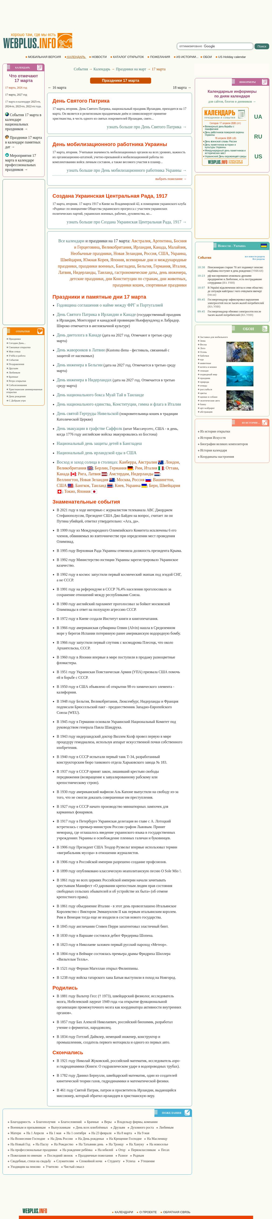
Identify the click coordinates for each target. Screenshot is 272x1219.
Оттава (172, 468)
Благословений (71, 1122)
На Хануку (136, 1144)
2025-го (35, 101)
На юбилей (105, 1150)
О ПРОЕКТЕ (147, 1212)
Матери (15, 1133)
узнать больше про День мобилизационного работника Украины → (127, 170)
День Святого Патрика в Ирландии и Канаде (96, 314)
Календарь (102, 69)
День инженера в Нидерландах (84, 380)
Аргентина (162, 241)
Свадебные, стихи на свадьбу (30, 1161)
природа (203, 381)
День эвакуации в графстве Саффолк (89, 428)
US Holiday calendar (231, 57)
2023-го (20, 106)
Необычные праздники (91, 253)
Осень (202, 351)
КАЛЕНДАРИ (123, 1212)
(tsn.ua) (212, 294)
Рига (82, 474)
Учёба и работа (15, 355)
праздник (204, 378)
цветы (202, 393)
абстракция (205, 411)
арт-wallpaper (206, 408)
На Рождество (63, 1144)
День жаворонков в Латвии (81, 350)
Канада (159, 247)
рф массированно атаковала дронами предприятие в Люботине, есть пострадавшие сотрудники (235, 279)
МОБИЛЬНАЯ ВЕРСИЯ (43, 57)
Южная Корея (95, 259)
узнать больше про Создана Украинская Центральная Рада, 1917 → (127, 222)
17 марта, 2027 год (16, 94)
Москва (123, 479)
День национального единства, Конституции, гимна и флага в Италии (119, 404)
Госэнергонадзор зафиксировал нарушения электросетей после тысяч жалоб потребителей (236, 301)
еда (201, 359)
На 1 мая (55, 1133)
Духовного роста (142, 1127)
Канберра (127, 462)
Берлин (101, 468)
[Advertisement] (136, 16)
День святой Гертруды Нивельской (88, 413)
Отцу (122, 1150)
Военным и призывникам (28, 1127)
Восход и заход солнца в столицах (87, 462)
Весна (202, 344)
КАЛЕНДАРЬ (75, 57)
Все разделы (258, 259)
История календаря (212, 450)
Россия (150, 253)
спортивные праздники (166, 285)
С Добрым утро (16, 400)
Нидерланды (84, 272)
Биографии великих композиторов (223, 444)
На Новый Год (20, 1144)
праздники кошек (128, 285)
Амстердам (119, 474)
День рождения (16, 396)
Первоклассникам (143, 1150)
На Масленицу (157, 1138)
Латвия (64, 272)
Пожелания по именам (26, 1155)
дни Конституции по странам (131, 278)
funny (202, 404)
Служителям (65, 1161)
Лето (201, 348)
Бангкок (82, 485)
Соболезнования (16, 385)
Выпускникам (60, 1127)
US (258, 156)
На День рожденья (91, 1138)
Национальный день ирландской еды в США (96, 452)
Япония (117, 259)
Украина (178, 253)
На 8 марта (124, 1133)
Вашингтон (163, 479)
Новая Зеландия (128, 253)
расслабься (205, 389)
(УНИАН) (257, 270)
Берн (153, 485)
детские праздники (86, 278)
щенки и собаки (207, 396)
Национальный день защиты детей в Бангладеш (99, 443)
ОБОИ (206, 57)
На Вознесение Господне (27, 1138)
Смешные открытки (18, 347)
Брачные (12, 376)
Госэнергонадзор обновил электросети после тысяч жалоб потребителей (234, 313)
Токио (69, 491)
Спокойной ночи (90, 1161)
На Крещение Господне (125, 1138)
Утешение (148, 1161)
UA (258, 117)
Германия (162, 266)
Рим (138, 468)
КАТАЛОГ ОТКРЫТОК (127, 57)
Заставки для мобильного (213, 337)
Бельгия (144, 266)
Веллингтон (67, 479)
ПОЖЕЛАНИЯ (159, 57)
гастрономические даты (136, 272)
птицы (202, 385)
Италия (178, 266)
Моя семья (13, 351)
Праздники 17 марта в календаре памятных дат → (23, 142)
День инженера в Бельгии (80, 365)
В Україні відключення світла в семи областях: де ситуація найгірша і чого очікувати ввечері (235, 289)
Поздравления (15, 364)
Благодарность (20, 1122)
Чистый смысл (74, 1167)
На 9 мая (143, 1133)
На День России (61, 1138)
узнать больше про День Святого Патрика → (147, 127)
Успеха (130, 1161)
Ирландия (142, 247)
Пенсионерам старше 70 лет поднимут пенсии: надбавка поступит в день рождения (235, 269)
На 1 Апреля (35, 1133)
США (163, 253)
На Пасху (42, 1144)
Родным (138, 1155)
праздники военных (96, 266)
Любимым (13, 372)
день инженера (172, 272)
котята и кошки (207, 366)
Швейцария (70, 259)
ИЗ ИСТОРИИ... (186, 57)
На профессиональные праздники (33, 1150)
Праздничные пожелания (95, 1155)
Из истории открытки (214, 431)
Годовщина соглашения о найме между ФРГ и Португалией (110, 305)
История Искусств (212, 438)
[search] (215, 46)
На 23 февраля (101, 1133)
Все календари (71, 241)
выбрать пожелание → (171, 179)
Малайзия (177, 247)
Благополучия (46, 1122)
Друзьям (12, 368)
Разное (123, 1155)
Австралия (140, 241)
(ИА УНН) (228, 282)
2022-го (30, 106)
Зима (202, 340)
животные (204, 363)
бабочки (203, 355)
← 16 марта (57, 87)
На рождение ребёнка (77, 1150)
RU (258, 136)
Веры (108, 1122)
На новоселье (158, 1144)
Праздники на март (131, 69)
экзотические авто (209, 400)
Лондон (172, 462)
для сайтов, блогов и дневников (232, 101)
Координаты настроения (216, 456)
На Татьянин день (91, 1144)
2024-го (9, 106)
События (12, 359)
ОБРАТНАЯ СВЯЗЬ (175, 1212)
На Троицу (116, 1144)
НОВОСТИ (98, 57)
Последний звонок (60, 1155)
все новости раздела (255, 256)
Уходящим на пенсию (25, 1167)
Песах (165, 1150)
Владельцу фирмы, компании (137, 1122)
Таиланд (105, 272)
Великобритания (116, 247)
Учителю (52, 1167)
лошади (203, 370)
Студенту (114, 1161)
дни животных (173, 278)
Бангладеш (125, 266)
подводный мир (207, 374)
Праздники (13, 338)
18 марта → (182, 87)
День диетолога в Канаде (79, 335)
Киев (119, 485)
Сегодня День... (16, 343)
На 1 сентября (76, 1133)
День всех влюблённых (92, 1127)
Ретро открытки (16, 380)
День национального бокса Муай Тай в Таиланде (100, 395)
